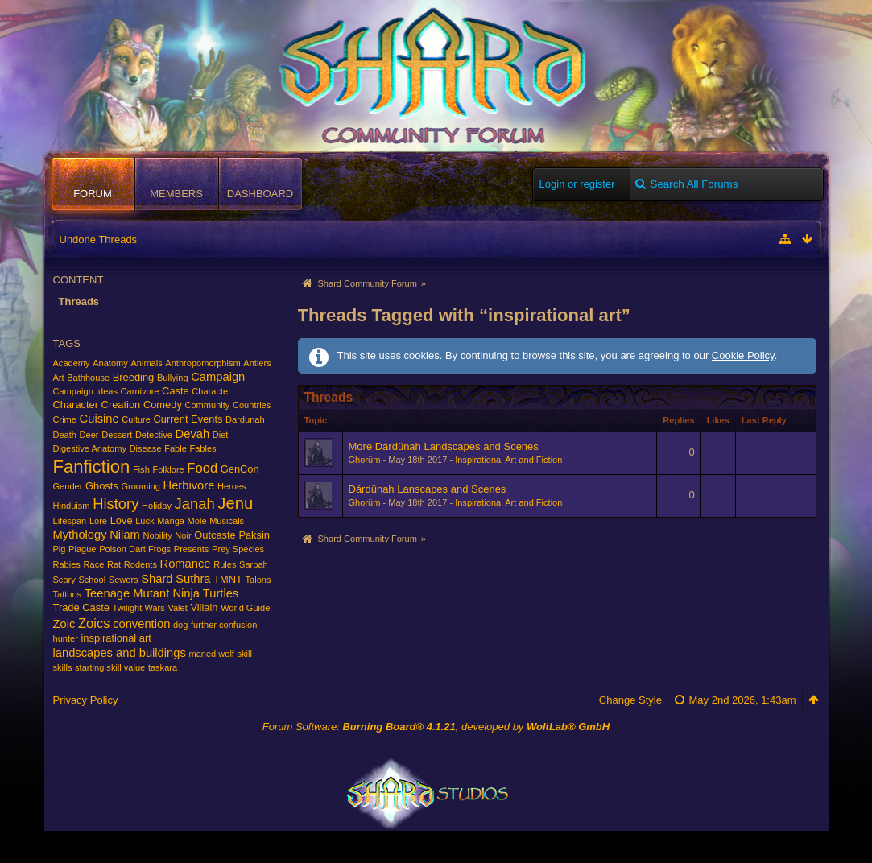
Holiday (157, 505)
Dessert (116, 435)
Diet (221, 435)
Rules (224, 564)
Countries (252, 405)
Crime (64, 419)
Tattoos (67, 594)
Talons (258, 579)
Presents (191, 549)
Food (202, 468)
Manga (170, 521)
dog (180, 625)
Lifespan (70, 521)
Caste (175, 391)
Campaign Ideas (85, 391)
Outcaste (215, 535)
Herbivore (189, 485)
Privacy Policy (85, 700)
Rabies (67, 564)
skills (62, 667)
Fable (175, 448)
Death (64, 435)
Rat (114, 564)
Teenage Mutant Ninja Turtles (161, 593)
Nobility (157, 535)
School (91, 579)
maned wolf (211, 654)
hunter (65, 638)
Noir (183, 535)
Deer (89, 435)
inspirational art (116, 638)
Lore (98, 521)
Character (211, 391)
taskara (162, 667)
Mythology (80, 534)
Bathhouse (88, 377)
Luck (144, 521)
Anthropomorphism (202, 363)
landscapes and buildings (119, 652)
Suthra (193, 578)
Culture (136, 419)
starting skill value (110, 667)
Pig (59, 549)
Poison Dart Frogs (135, 549)
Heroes (231, 486)
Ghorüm (365, 460)
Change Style (630, 700)
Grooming (140, 486)
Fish (141, 469)
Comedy (162, 404)
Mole (197, 521)
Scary (64, 579)
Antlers (257, 363)
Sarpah (253, 564)
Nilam (125, 534)
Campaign (218, 376)
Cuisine (99, 418)
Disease (146, 448)
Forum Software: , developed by (436, 727)
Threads (79, 301)
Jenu (235, 503)
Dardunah (245, 419)
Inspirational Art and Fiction (508, 460)
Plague (82, 549)
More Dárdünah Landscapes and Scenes (444, 446)
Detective (153, 435)
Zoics (94, 623)
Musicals (226, 521)
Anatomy (110, 363)
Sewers (123, 579)
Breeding (134, 377)
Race (94, 564)
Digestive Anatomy (90, 448)
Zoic (64, 623)
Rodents (140, 564)
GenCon (240, 469)
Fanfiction (91, 466)
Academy (71, 363)
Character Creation (97, 404)
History (115, 503)
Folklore (168, 469)
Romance (185, 563)
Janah (195, 503)
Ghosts (101, 486)
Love (121, 520)
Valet (177, 608)
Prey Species (238, 549)
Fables (202, 448)
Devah (193, 433)
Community (206, 405)
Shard (156, 578)
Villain (203, 607)
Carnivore (140, 391)
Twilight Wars (139, 608)
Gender (68, 486)
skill (245, 654)
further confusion (224, 625)
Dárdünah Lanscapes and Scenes (427, 489)
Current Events (188, 419)
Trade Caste (81, 607)
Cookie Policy (743, 355)
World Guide (245, 608)
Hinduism (71, 505)
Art (58, 377)
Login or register (577, 184)
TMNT (227, 579)
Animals (146, 363)
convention (141, 623)
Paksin (254, 535)
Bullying (172, 377)
